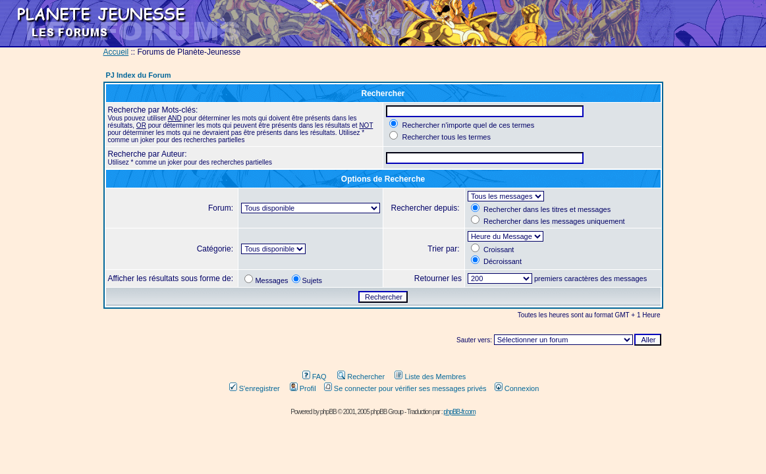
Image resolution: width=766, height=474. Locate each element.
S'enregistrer (254, 388)
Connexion (517, 388)
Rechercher (361, 377)
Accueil (116, 52)
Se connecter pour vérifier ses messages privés (405, 388)
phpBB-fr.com (459, 411)
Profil (303, 388)
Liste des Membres (430, 377)
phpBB (328, 411)
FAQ (314, 377)
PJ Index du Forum (138, 75)
